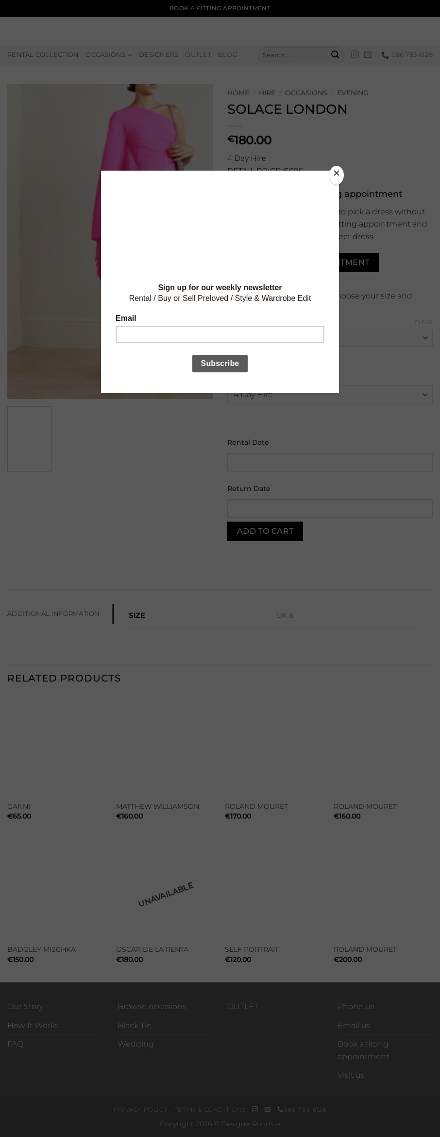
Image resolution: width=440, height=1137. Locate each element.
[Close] (336, 175)
